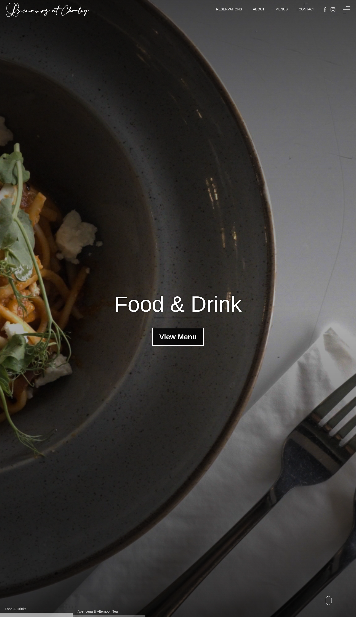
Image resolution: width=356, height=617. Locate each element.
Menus (282, 9)
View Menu (178, 337)
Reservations (229, 9)
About (259, 9)
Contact (307, 9)
